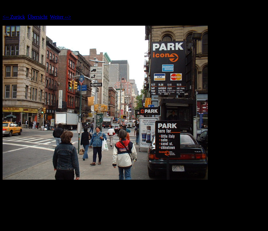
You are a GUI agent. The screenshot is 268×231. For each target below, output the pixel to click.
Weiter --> (60, 17)
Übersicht (37, 17)
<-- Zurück (14, 17)
